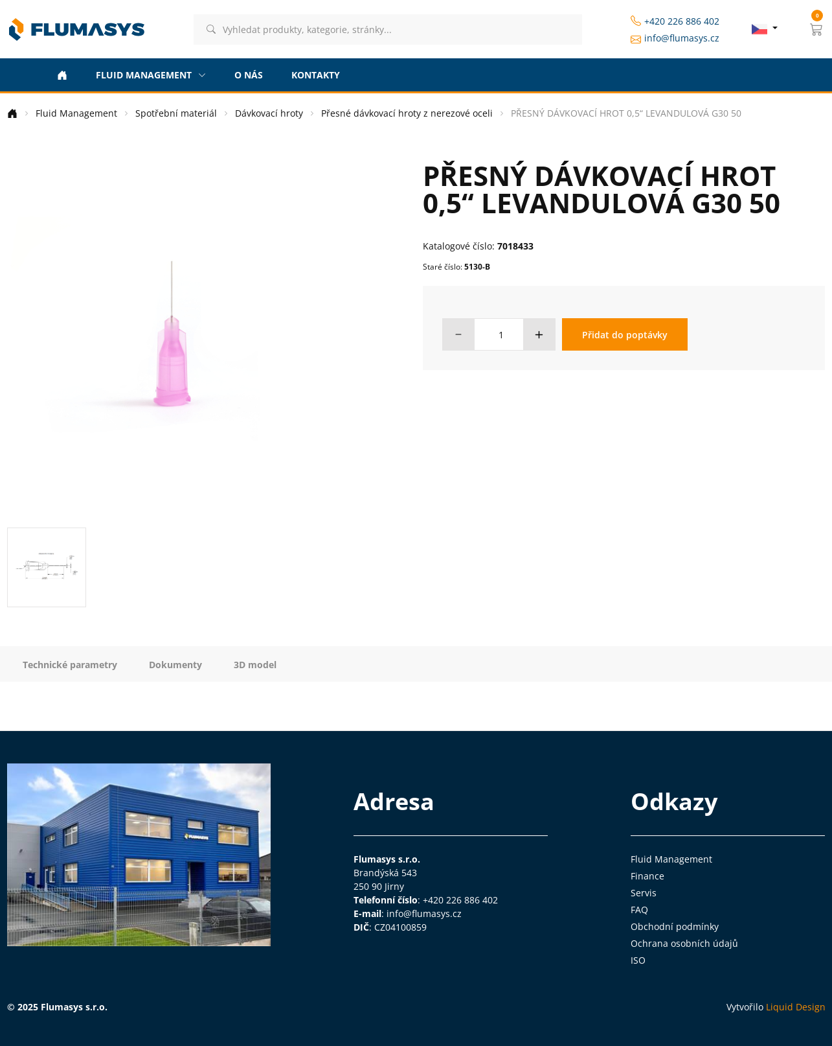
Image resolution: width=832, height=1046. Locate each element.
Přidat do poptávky (625, 335)
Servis (644, 893)
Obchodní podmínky (675, 926)
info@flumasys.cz (675, 38)
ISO (638, 960)
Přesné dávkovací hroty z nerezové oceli (407, 113)
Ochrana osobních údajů (684, 943)
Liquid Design (796, 1007)
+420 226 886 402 (675, 21)
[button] (816, 29)
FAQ (639, 909)
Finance (647, 876)
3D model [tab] (255, 664)
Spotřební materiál (176, 113)
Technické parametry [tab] (70, 664)
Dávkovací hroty (269, 113)
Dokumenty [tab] (175, 664)
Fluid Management (76, 113)
